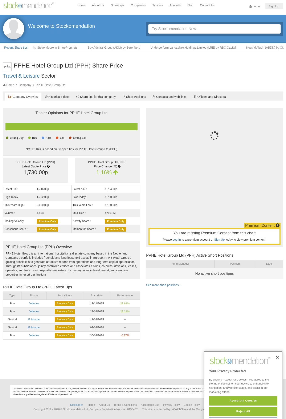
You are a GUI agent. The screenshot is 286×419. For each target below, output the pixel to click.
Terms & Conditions (125, 404)
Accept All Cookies (243, 412)
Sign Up (274, 6)
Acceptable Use (150, 404)
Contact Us (207, 5)
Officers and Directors (209, 96)
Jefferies (34, 303)
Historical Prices (57, 96)
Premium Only (47, 221)
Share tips (117, 5)
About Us (98, 5)
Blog (190, 5)
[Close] (277, 369)
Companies (138, 5)
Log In (177, 239)
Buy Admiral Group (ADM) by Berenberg (116, 47)
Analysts (175, 5)
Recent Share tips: (16, 47)
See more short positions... (163, 285)
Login (254, 6)
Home (81, 5)
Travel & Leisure (21, 76)
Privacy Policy (171, 404)
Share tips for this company (96, 96)
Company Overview (23, 96)
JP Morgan (34, 319)
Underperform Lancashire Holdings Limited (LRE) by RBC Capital (195, 47)
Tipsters (157, 5)
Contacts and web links (170, 96)
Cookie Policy (192, 404)
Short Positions (134, 96)
